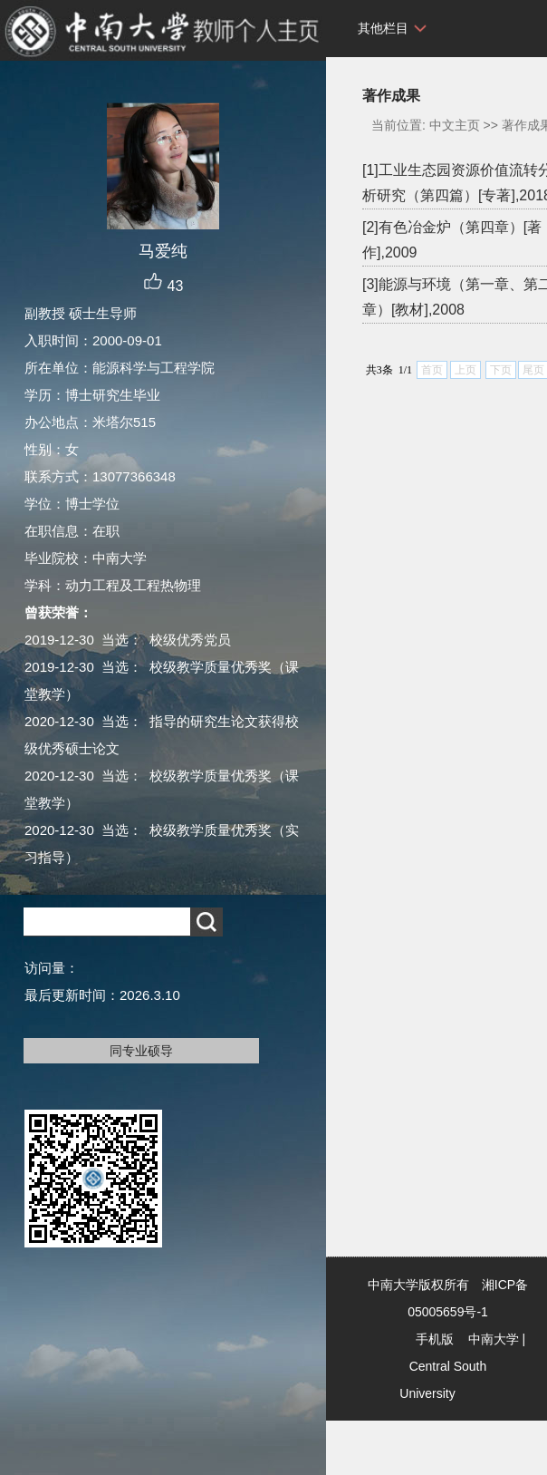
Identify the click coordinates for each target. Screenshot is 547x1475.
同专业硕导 (141, 1050)
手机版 (435, 1339)
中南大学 (493, 1339)
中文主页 (454, 125)
